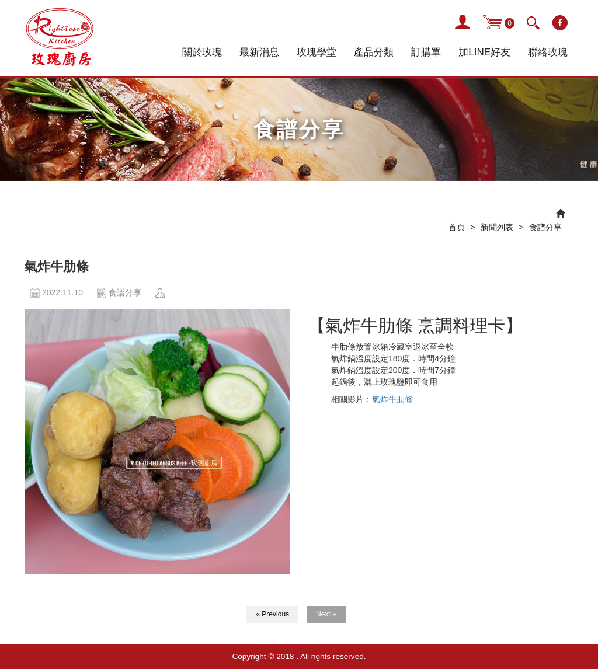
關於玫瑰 (202, 52)
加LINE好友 (484, 52)
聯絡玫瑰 (548, 52)
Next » (326, 614)
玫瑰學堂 (316, 52)
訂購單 (426, 52)
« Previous (272, 614)
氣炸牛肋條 (392, 399)
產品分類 (374, 52)
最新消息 (259, 52)
